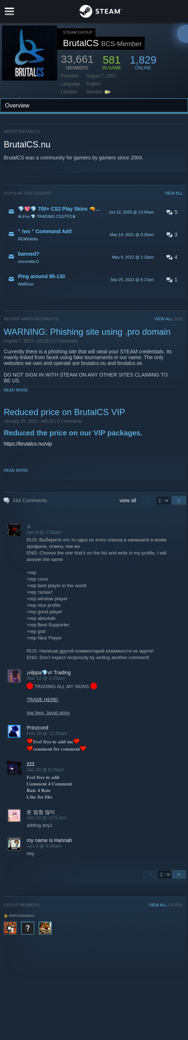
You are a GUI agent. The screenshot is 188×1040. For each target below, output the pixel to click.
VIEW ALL (174, 193)
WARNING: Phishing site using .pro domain (87, 332)
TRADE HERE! (42, 699)
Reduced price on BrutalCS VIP (64, 412)
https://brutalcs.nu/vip (28, 444)
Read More (16, 390)
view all (128, 500)
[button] (93, 212)
